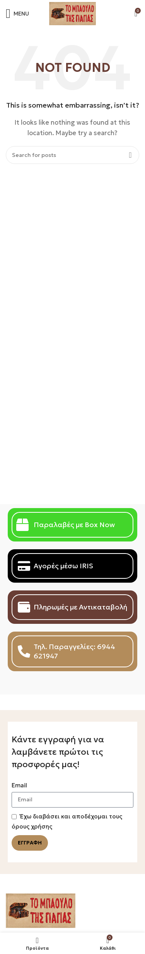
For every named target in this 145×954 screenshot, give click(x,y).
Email (19, 785)
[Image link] (40, 910)
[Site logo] (72, 13)
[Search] (72, 155)
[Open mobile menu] (17, 13)
